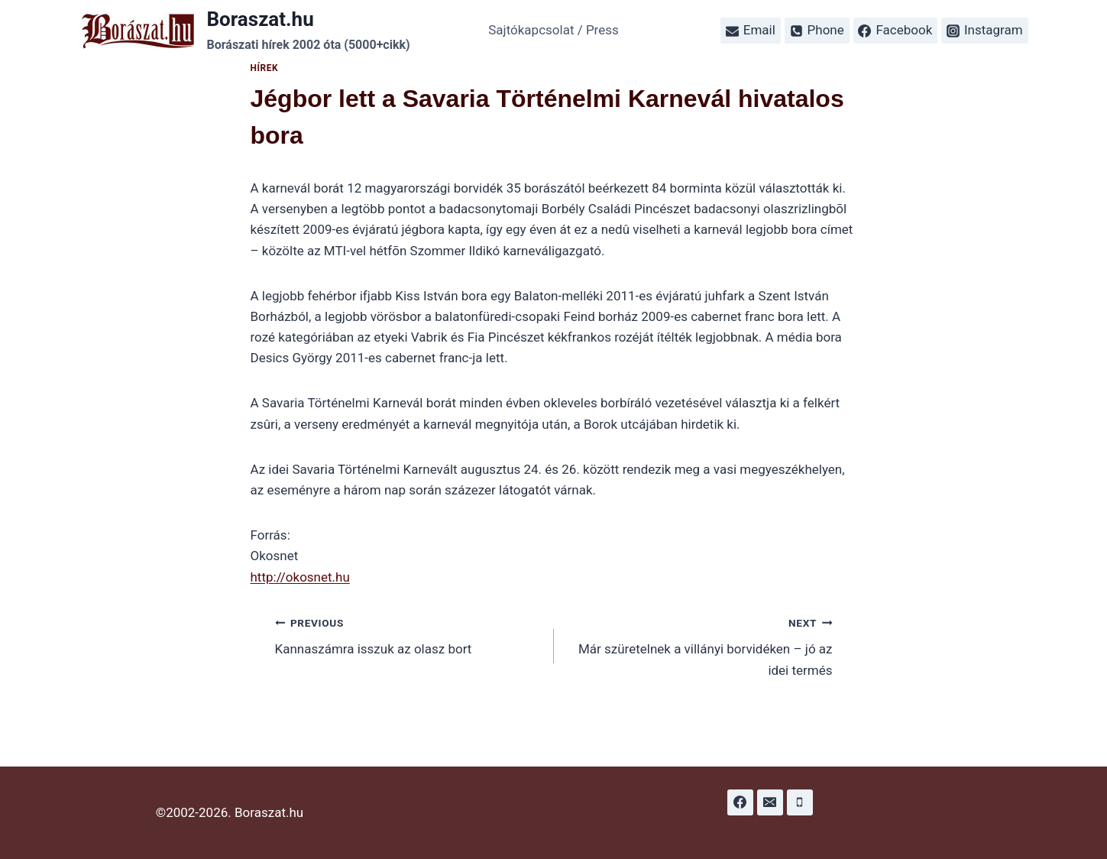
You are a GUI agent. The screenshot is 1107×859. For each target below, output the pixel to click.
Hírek (265, 68)
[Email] (770, 802)
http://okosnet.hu (300, 577)
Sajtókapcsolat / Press (553, 29)
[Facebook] (740, 802)
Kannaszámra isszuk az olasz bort (408, 634)
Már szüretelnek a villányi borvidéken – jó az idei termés (700, 645)
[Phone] (800, 802)
